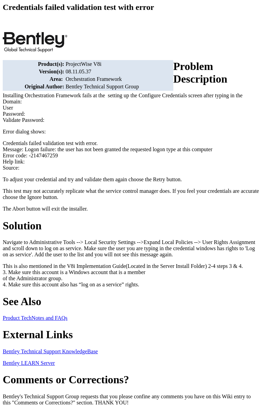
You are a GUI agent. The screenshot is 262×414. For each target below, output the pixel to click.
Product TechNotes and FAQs (35, 318)
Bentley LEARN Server (29, 363)
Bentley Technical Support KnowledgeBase (50, 351)
